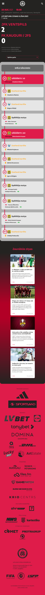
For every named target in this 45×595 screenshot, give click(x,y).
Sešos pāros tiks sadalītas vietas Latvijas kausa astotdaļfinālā (22, 333)
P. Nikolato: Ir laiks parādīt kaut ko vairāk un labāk (22, 270)
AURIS (26, 587)
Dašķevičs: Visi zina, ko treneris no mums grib (22, 364)
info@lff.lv (20, 568)
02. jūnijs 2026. (22, 376)
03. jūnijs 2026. (22, 282)
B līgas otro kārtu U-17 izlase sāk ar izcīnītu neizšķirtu (22, 301)
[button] (22, 57)
